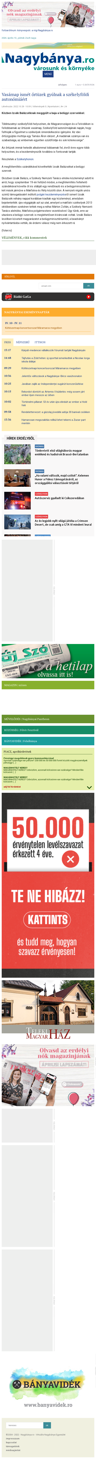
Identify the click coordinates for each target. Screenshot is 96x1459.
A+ (62, 106)
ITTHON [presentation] (40, 342)
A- (66, 106)
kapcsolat (11, 1442)
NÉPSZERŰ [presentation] (23, 342)
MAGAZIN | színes (15, 685)
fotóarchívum (9, 30)
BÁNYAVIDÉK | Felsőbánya (20, 741)
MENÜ (48, 74)
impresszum (13, 1438)
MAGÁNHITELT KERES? (16, 768)
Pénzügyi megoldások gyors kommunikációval (29, 758)
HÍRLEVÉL (9, 276)
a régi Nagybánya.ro (42, 30)
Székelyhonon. (25, 159)
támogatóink (12, 1446)
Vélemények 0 (39, 106)
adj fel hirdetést (12, 787)
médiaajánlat (13, 1450)
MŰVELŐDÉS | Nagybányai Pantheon (26, 719)
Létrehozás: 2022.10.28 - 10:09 (16, 106)
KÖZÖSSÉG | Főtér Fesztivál (21, 730)
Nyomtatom (53, 106)
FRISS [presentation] (7, 342)
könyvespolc (24, 30)
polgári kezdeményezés (51, 194)
